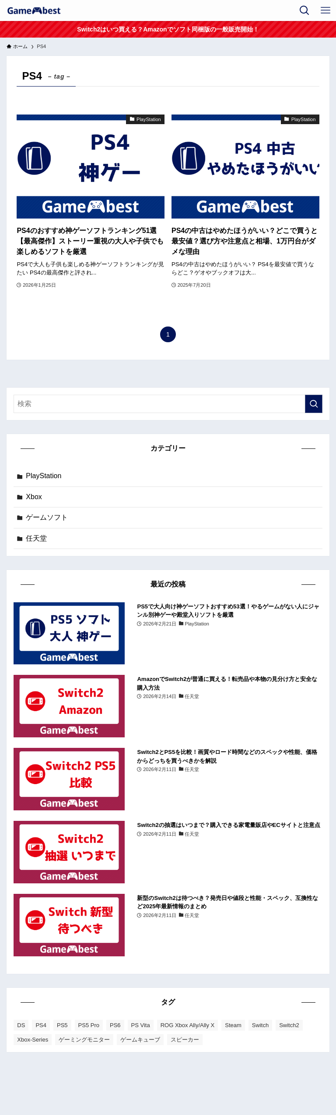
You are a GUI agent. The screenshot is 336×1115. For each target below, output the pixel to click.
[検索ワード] (168, 404)
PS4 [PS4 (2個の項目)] (40, 1025)
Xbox (34, 496)
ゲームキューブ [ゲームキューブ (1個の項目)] (140, 1039)
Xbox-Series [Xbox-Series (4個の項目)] (32, 1039)
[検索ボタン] (304, 10)
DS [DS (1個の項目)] (21, 1025)
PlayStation (43, 475)
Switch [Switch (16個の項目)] (260, 1025)
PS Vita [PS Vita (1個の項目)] (140, 1025)
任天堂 (36, 538)
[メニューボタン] (325, 10)
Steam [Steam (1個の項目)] (233, 1025)
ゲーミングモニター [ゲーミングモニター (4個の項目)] (84, 1039)
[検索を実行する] (313, 404)
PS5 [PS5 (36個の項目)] (62, 1025)
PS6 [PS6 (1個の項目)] (115, 1025)
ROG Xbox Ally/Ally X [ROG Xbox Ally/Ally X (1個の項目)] (188, 1025)
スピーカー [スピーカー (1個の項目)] (185, 1039)
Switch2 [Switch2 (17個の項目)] (289, 1025)
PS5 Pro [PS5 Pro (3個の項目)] (88, 1025)
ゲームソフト (47, 517)
